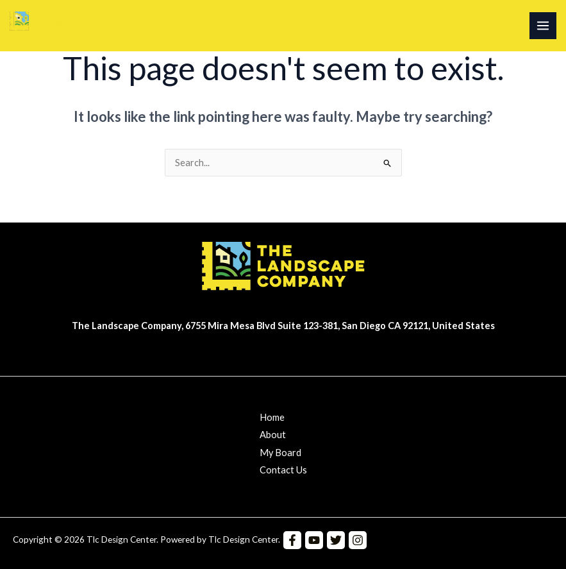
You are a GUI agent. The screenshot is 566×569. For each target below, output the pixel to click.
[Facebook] (292, 540)
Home (272, 417)
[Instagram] (358, 540)
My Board (280, 452)
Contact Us (283, 469)
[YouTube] (314, 540)
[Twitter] (336, 540)
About (273, 434)
